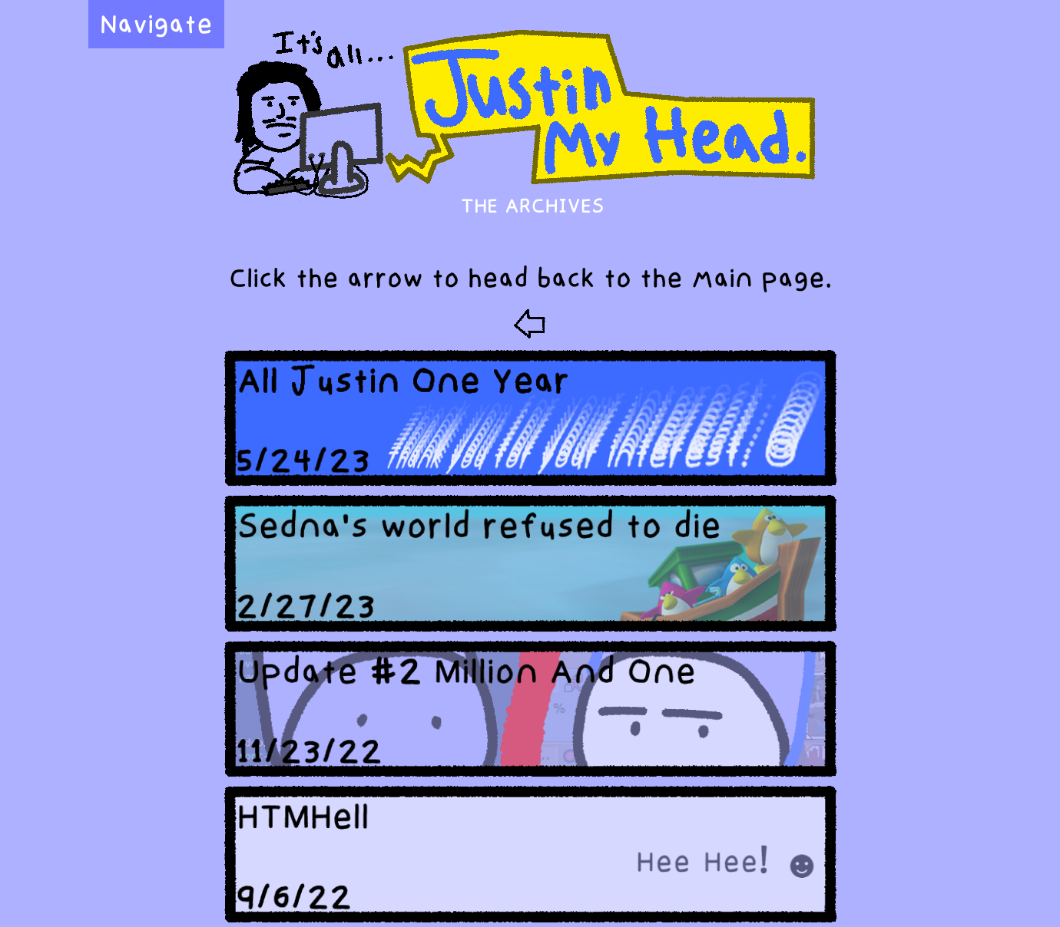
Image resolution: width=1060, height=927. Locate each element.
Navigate (156, 24)
